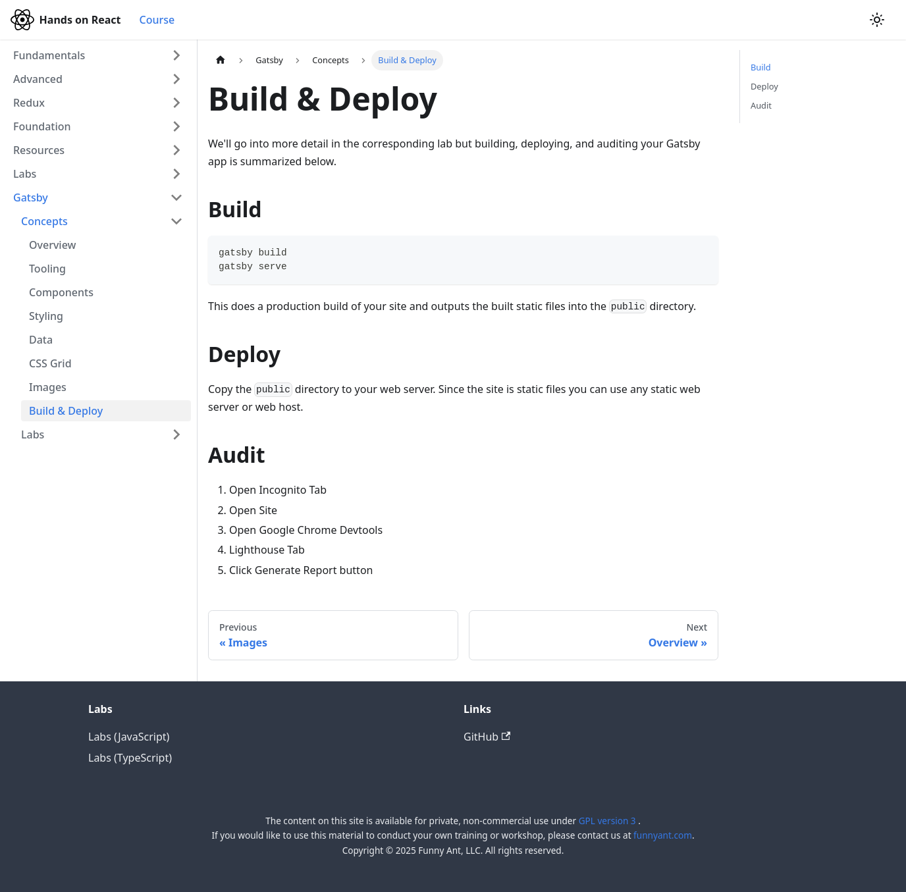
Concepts (44, 221)
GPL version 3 (608, 820)
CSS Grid (50, 363)
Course (156, 20)
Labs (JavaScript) (128, 736)
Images (48, 387)
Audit (761, 105)
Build (761, 67)
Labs (24, 174)
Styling (46, 316)
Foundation (42, 126)
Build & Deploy (66, 411)
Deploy (764, 86)
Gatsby (30, 197)
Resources (39, 150)
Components (61, 292)
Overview (52, 245)
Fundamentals (49, 55)
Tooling (47, 268)
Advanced (38, 79)
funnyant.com (662, 835)
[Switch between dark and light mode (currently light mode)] (877, 19)
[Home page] (220, 60)
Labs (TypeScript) (130, 757)
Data (41, 339)
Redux (29, 102)
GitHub (487, 736)
